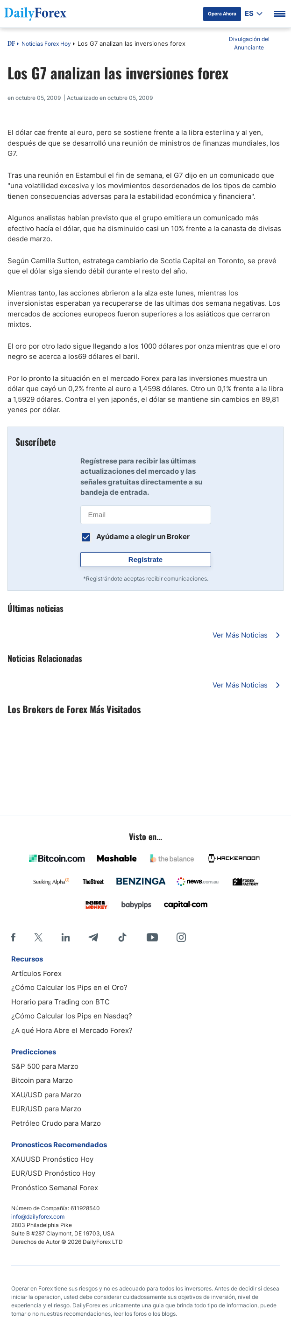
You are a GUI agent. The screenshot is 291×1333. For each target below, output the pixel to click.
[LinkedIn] (65, 937)
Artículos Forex (36, 973)
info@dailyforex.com (37, 1216)
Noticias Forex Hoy (46, 43)
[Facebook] (13, 937)
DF (11, 44)
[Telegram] (93, 937)
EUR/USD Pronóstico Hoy (53, 1173)
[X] (38, 937)
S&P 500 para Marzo (44, 1066)
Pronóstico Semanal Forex (54, 1187)
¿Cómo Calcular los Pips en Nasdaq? (71, 1015)
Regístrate (145, 559)
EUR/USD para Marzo (46, 1108)
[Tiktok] (122, 937)
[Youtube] (152, 937)
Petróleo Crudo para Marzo (56, 1123)
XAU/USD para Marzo (46, 1094)
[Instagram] (181, 937)
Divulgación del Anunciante (249, 43)
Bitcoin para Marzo (42, 1080)
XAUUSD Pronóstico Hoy (52, 1159)
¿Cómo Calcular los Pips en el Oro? (69, 987)
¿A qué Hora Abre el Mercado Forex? (72, 1030)
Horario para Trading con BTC (60, 1001)
